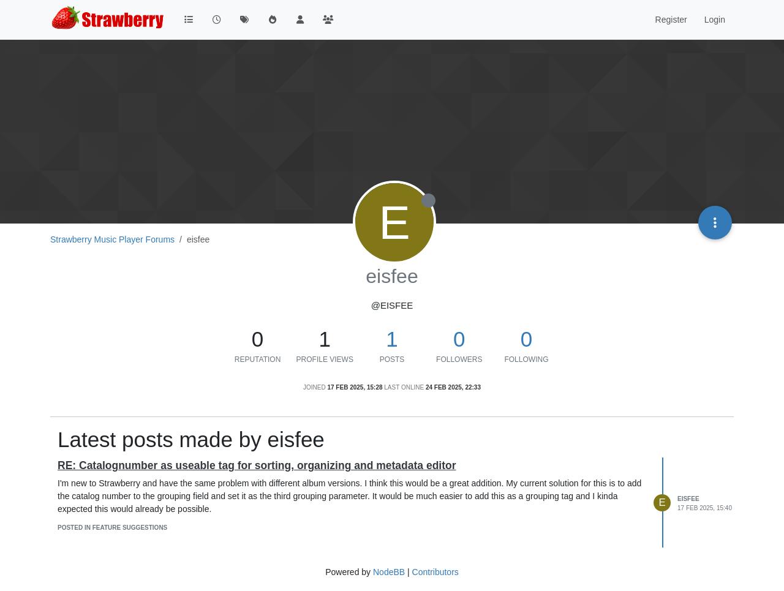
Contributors (435, 572)
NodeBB (389, 572)
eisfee (688, 498)
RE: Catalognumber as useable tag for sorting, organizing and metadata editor (257, 465)
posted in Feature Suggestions (112, 527)
